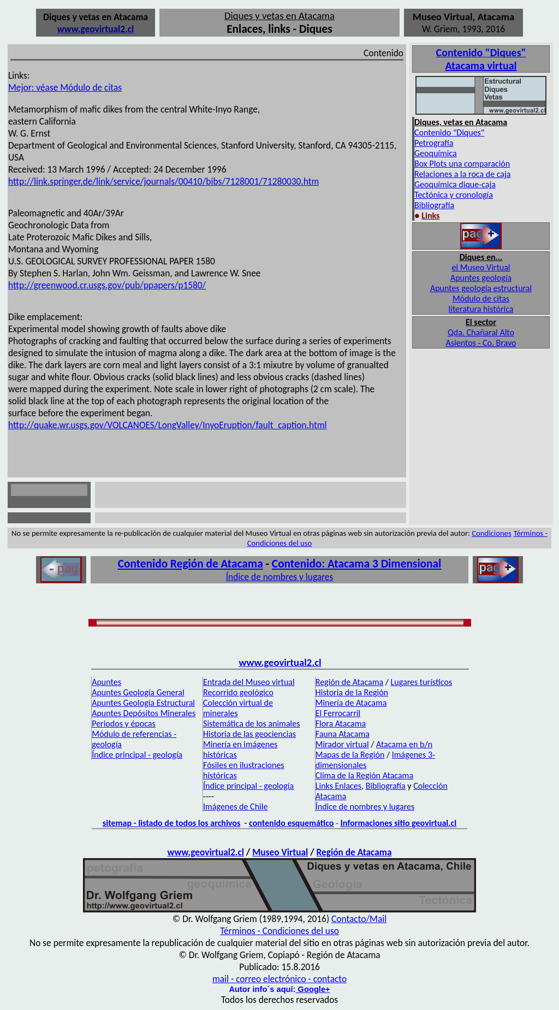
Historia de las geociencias (249, 734)
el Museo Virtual (480, 267)
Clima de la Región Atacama (364, 775)
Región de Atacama (349, 682)
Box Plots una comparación (462, 163)
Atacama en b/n (404, 744)
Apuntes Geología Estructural (143, 703)
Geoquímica (435, 153)
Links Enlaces (338, 786)
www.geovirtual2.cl (280, 662)
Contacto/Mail (358, 919)
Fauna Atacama (343, 734)
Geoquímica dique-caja (455, 184)
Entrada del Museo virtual (249, 682)
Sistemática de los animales (251, 723)
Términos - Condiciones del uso (279, 931)
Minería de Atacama (351, 703)
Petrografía (433, 143)
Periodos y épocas (124, 723)
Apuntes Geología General (138, 692)
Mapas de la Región (350, 754)
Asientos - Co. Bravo (481, 343)
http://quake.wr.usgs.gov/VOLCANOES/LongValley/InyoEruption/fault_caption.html (167, 425)
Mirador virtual (342, 744)
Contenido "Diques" (449, 132)
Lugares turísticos (422, 682)
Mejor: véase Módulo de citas (65, 87)
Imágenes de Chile (235, 806)
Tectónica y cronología (453, 195)
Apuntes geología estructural (481, 288)
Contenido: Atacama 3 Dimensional (356, 564)
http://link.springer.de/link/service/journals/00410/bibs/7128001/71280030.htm (163, 181)
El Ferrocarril (338, 713)
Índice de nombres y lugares (280, 577)
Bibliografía (434, 205)
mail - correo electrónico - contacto (279, 979)
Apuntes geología (481, 278)
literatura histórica (481, 309)
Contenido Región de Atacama (190, 564)
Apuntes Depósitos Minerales (143, 713)
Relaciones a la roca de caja (462, 174)
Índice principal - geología (137, 754)
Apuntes (106, 682)
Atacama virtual (481, 65)
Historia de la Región (352, 692)
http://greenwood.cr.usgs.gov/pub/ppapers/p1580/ (107, 285)
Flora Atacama (341, 723)
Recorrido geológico (238, 692)
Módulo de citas (481, 298)
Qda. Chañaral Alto (481, 332)
